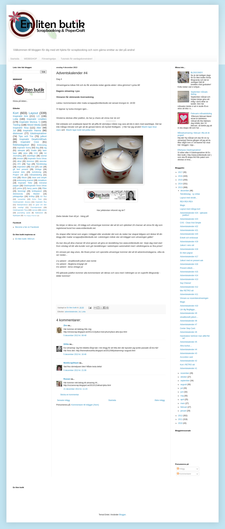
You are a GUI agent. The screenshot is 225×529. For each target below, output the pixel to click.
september (185, 380)
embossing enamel (25, 180)
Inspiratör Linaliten (37, 119)
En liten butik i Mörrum (24, 239)
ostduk (44, 210)
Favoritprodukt (36, 207)
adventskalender (71, 312)
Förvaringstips (49, 58)
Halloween (39, 213)
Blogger (122, 515)
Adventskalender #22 (189, 226)
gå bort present (20, 169)
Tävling (16, 125)
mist (32, 167)
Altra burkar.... (186, 346)
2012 (180, 415)
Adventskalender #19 (189, 241)
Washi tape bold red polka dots (80, 130)
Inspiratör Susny (24, 148)
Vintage (38, 169)
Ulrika (66, 344)
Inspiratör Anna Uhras (37, 158)
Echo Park (37, 199)
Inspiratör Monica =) (29, 122)
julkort (43, 136)
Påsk (44, 188)
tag (45, 148)
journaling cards (23, 213)
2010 (180, 423)
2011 (180, 419)
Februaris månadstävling (201, 113)
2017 (180, 172)
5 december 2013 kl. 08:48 (74, 335)
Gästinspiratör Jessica (21, 202)
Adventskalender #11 (189, 294)
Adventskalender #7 (188, 324)
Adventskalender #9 (188, 313)
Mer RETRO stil (187, 290)
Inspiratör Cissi (30, 142)
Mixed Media (33, 125)
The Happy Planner (30, 215)
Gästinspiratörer (38, 133)
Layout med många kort (190, 209)
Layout (33, 113)
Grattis (33, 150)
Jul (79, 312)
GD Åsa (43, 196)
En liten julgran (186, 253)
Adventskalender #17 (189, 256)
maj (182, 396)
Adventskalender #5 (188, 342)
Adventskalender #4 (188, 349)
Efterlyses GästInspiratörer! (189, 150)
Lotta (84, 312)
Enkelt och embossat (189, 238)
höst (15, 177)
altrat (19, 161)
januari (183, 411)
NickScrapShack (71, 363)
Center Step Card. (188, 328)
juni (182, 392)
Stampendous (22, 205)
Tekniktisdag (41, 164)
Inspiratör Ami (20, 116)
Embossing (42, 145)
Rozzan (66, 379)
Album (24, 177)
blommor (30, 161)
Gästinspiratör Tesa (20, 210)
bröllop (32, 196)
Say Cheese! (185, 283)
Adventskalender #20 (189, 234)
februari (184, 407)
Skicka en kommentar (69, 395)
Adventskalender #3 (188, 353)
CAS (36, 153)
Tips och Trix (25, 136)
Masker (36, 194)
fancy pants (32, 188)
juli (181, 388)
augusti (183, 384)
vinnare (20, 158)
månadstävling (35, 175)
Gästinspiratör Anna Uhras (35, 186)
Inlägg (181, 469)
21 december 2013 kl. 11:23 (75, 389)
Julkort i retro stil (187, 245)
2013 (180, 187)
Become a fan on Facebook (27, 227)
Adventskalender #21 (189, 230)
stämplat (21, 150)
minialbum (42, 180)
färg (37, 148)
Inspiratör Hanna (32, 130)
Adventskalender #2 (188, 361)
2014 (180, 184)
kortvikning (36, 172)
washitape (31, 156)
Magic (182, 205)
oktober (183, 377)
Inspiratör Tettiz (25, 183)
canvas (34, 210)
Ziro (65, 325)
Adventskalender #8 (188, 321)
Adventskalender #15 (189, 272)
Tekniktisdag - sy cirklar (190, 194)
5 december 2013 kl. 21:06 (74, 370)
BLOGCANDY (197, 72)
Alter (38, 127)
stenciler (43, 161)
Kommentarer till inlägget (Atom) (85, 405)
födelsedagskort (21, 145)
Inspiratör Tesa (21, 127)
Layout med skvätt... (188, 198)
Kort (15, 113)
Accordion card (186, 357)
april (182, 399)
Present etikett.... (187, 268)
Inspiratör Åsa (41, 202)
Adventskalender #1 (188, 368)
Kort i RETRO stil (187, 365)
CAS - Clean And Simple (190, 223)
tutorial (44, 156)
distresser (18, 133)
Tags (29, 164)
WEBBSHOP (30, 58)
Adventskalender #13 (189, 279)
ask (40, 167)
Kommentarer (184, 474)
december (185, 191)
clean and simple (39, 177)
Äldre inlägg (160, 400)
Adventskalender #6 (188, 332)
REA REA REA (186, 201)
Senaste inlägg (63, 400)
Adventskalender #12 (189, 287)
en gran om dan (40, 205)
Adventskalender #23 (189, 219)
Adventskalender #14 (189, 275)
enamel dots (19, 172)
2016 (180, 176)
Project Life (18, 175)
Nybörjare (16, 215)
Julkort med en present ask (191, 260)
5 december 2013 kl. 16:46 (74, 354)
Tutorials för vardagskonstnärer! (76, 58)
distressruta (18, 194)
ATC (19, 164)
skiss (25, 153)
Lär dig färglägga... (188, 309)
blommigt (22, 191)
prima (19, 188)
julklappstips (18, 196)
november (185, 373)
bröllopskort (37, 191)
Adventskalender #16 (189, 264)
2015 (180, 180)
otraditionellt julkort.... (189, 317)
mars (182, 403)
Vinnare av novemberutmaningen (194, 298)
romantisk (21, 199)
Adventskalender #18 (189, 249)
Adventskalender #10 (189, 306)
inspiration (21, 167)
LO (38, 116)
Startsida (14, 58)
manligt (20, 207)
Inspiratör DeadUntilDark (33, 139)
